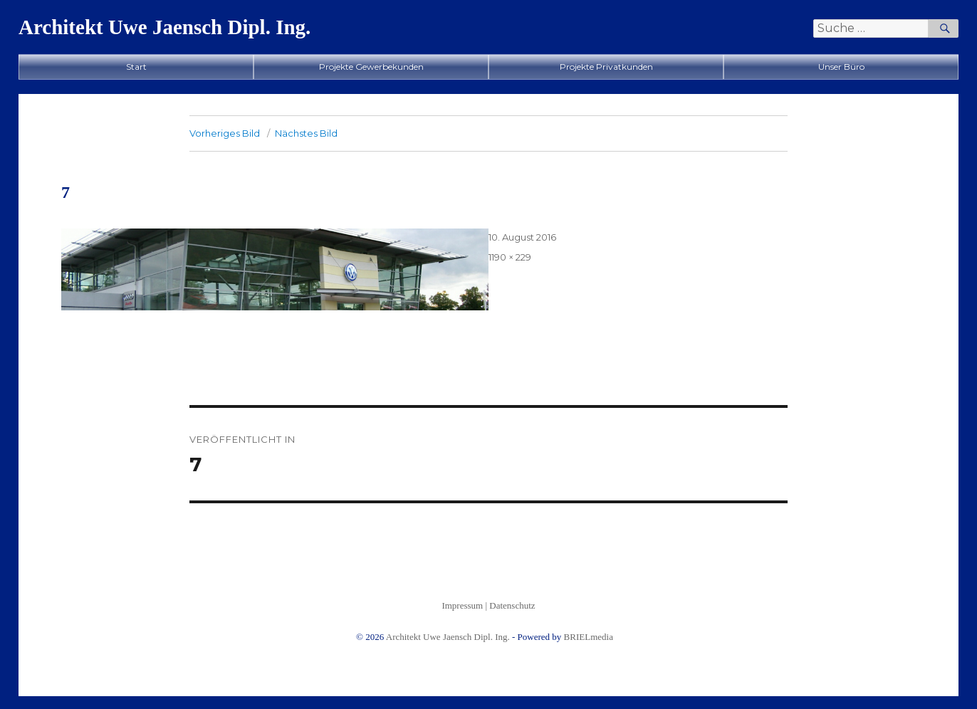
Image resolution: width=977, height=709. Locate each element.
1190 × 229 (510, 257)
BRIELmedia (588, 636)
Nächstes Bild (306, 133)
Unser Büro (841, 66)
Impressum (462, 605)
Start (136, 66)
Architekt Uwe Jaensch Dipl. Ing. (164, 27)
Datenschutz (512, 605)
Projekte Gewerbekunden (371, 66)
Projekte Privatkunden (606, 66)
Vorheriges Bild (224, 133)
